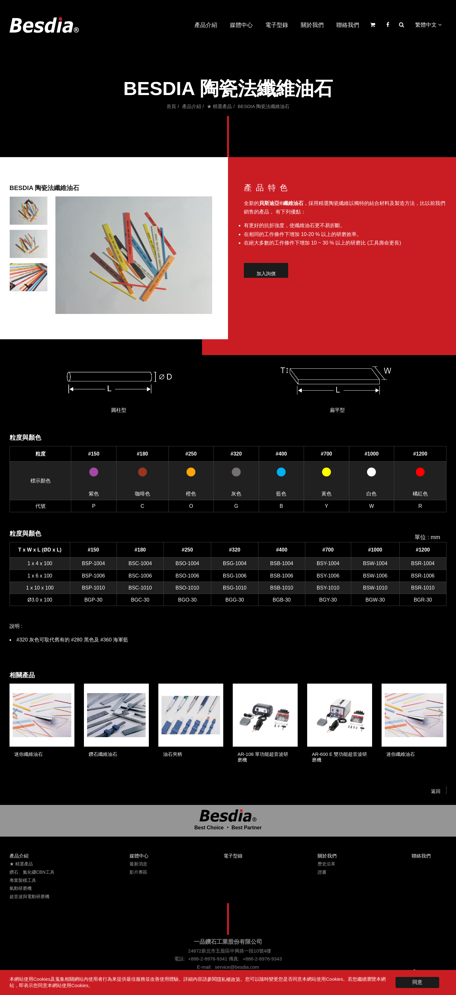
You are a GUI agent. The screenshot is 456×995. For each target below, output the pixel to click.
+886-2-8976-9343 (262, 958)
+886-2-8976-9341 (207, 958)
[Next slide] (28, 286)
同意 (417, 982)
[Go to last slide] (28, 201)
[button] (29, 210)
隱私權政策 (228, 979)
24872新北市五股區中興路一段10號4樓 (229, 951)
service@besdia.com (237, 967)
